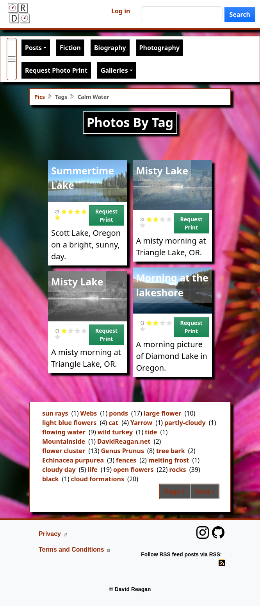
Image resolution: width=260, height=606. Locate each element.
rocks (177, 469)
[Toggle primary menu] (12, 59)
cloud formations (97, 479)
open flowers (133, 469)
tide (151, 432)
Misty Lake (162, 170)
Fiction (70, 47)
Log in (120, 11)
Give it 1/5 (64, 211)
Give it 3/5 (77, 211)
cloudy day (59, 469)
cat (113, 422)
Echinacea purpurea (73, 460)
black (50, 479)
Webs (88, 413)
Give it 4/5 (84, 211)
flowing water (63, 432)
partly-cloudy (185, 422)
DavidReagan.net (123, 441)
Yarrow (141, 422)
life (93, 469)
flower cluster (63, 450)
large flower (162, 413)
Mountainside (63, 441)
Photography (159, 47)
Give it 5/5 (57, 217)
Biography (110, 47)
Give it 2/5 (71, 211)
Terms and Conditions (75, 549)
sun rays (55, 413)
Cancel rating (57, 211)
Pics (39, 96)
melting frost (168, 460)
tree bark (170, 450)
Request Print (106, 215)
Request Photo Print (56, 70)
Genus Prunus (122, 450)
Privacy (53, 534)
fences (126, 460)
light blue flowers (69, 422)
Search (240, 14)
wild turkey (115, 432)
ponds (118, 413)
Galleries (114, 70)
